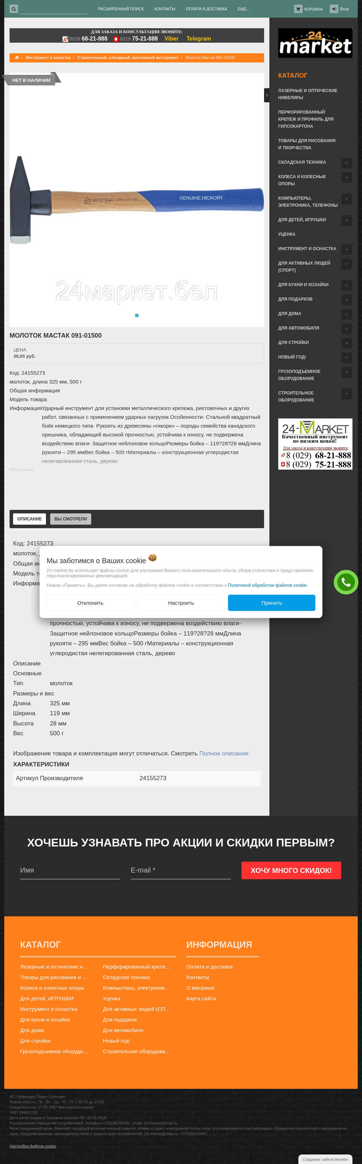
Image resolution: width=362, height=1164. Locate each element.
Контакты (197, 977)
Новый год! (292, 357)
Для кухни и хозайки (303, 284)
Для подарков (295, 299)
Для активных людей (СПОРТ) (304, 267)
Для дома (289, 313)
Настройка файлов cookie (33, 1146)
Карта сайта (201, 998)
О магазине (200, 988)
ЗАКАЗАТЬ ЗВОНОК (347, 581)
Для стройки (293, 342)
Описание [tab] (29, 519)
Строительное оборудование (296, 397)
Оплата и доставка (209, 967)
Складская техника (302, 162)
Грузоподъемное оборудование (299, 375)
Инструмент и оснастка (307, 248)
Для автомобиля (298, 328)
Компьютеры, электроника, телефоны (308, 202)
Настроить (181, 602)
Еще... (244, 9)
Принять (271, 602)
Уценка (287, 234)
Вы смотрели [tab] (70, 519)
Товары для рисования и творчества (306, 144)
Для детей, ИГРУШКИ (302, 219)
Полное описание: (224, 753)
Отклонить (90, 602)
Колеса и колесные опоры (302, 180)
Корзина (313, 9)
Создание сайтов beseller (325, 1159)
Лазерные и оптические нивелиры (307, 94)
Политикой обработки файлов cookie (267, 584)
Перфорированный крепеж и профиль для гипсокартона (306, 119)
